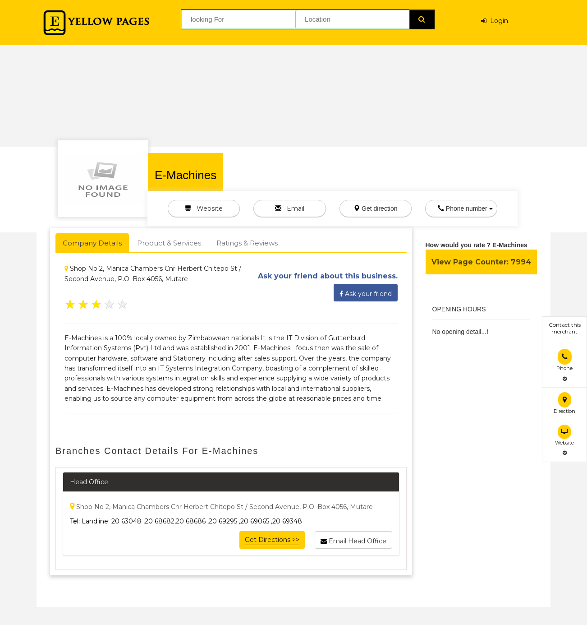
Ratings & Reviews (247, 243)
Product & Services (169, 243)
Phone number (465, 208)
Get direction (375, 208)
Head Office (89, 482)
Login (494, 21)
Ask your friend (365, 292)
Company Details (92, 243)
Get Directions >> (272, 540)
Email (289, 208)
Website (204, 208)
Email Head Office (353, 539)
